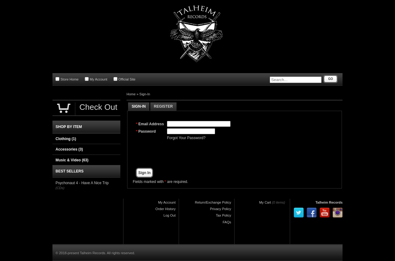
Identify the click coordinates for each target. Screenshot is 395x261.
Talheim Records (329, 202)
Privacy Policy (220, 209)
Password (147, 131)
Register (163, 106)
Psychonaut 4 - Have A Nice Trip (82, 183)
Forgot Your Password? (186, 138)
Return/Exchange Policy (213, 202)
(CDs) (60, 188)
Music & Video (72, 160)
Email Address (151, 124)
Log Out (170, 215)
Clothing (66, 139)
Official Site (124, 79)
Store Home (67, 79)
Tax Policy (223, 215)
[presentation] (214, 154)
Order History (166, 209)
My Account (96, 79)
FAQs (226, 222)
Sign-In (144, 94)
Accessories (69, 149)
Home (131, 94)
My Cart (265, 202)
